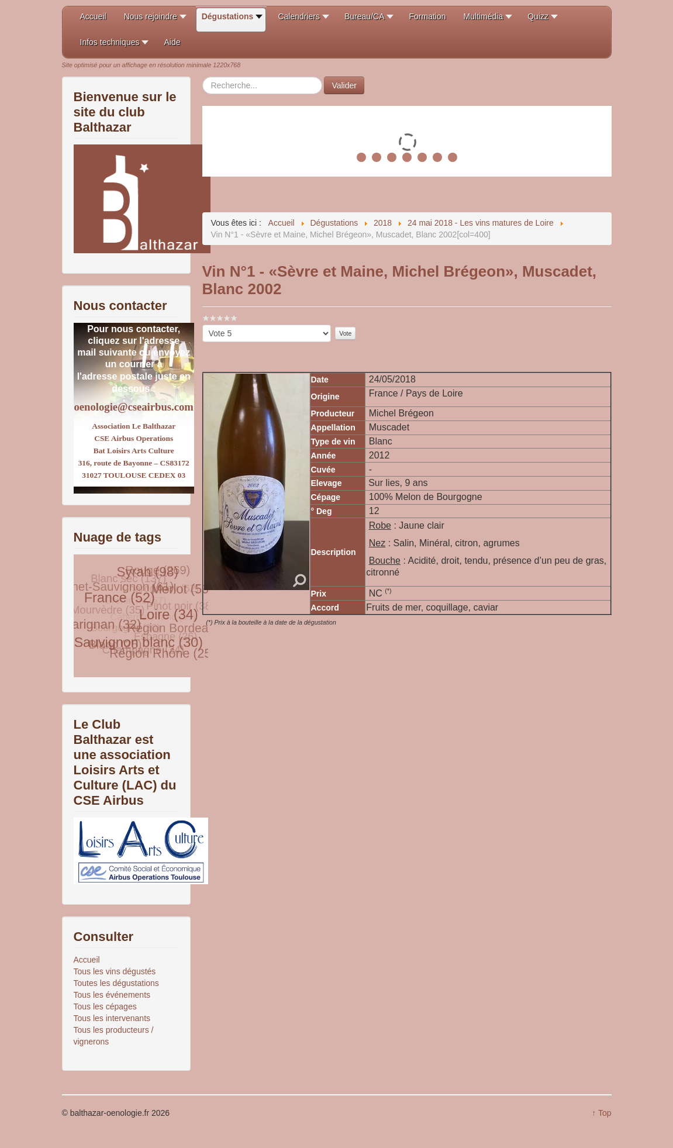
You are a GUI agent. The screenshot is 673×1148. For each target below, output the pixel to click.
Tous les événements (112, 994)
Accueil (87, 959)
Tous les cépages (105, 1006)
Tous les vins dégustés (115, 971)
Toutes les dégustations (116, 983)
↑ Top (601, 1113)
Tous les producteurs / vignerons (114, 1035)
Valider (344, 85)
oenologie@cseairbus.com (134, 407)
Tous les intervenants (112, 1018)
